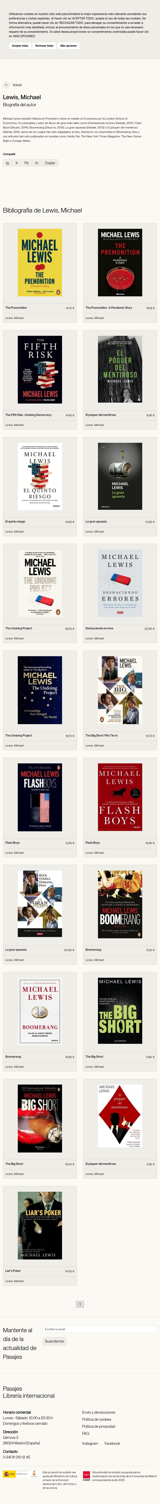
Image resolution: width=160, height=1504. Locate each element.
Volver (12, 85)
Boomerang (93, 949)
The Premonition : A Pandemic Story (109, 308)
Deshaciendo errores (99, 628)
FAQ (85, 1433)
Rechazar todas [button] (44, 45)
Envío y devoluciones (98, 1412)
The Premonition (16, 308)
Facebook (112, 1443)
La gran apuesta (96, 521)
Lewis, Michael (14, 318)
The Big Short (94, 1056)
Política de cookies (96, 1419)
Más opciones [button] (68, 45)
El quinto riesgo (15, 521)
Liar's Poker (13, 1271)
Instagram (90, 1443)
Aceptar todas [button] (20, 45)
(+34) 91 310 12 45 (16, 1457)
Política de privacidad (98, 1426)
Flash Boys (12, 842)
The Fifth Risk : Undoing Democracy (28, 415)
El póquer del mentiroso (101, 415)
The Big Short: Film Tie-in (102, 735)
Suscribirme (54, 1341)
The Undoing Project (18, 628)
